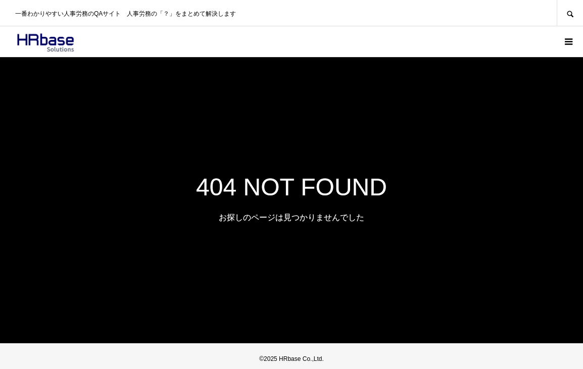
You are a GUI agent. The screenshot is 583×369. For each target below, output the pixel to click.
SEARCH (570, 13)
